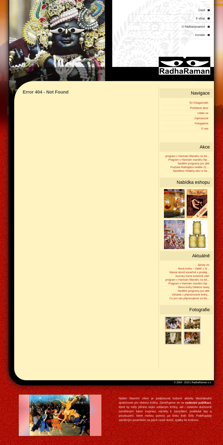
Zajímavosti (201, 118)
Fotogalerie (201, 123)
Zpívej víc (203, 264)
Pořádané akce (199, 107)
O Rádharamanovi (193, 26)
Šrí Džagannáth (198, 102)
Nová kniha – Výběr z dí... (193, 268)
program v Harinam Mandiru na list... (187, 156)
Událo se (203, 113)
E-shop (200, 18)
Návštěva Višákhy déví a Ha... (191, 170)
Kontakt (200, 35)
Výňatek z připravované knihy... (190, 294)
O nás (204, 128)
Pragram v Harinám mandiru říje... (188, 159)
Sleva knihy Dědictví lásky (193, 287)
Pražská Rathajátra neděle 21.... (190, 167)
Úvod (201, 10)
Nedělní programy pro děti (193, 163)
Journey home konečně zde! (192, 276)
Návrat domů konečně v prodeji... (189, 272)
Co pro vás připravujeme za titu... (190, 298)
